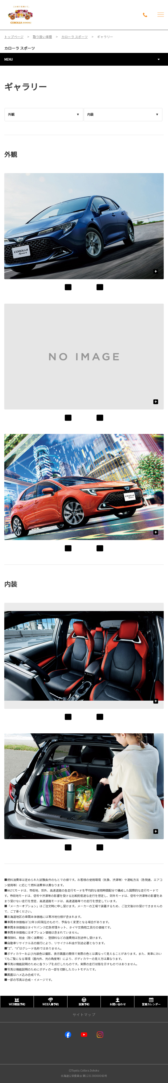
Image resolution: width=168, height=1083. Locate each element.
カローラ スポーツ (19, 48)
